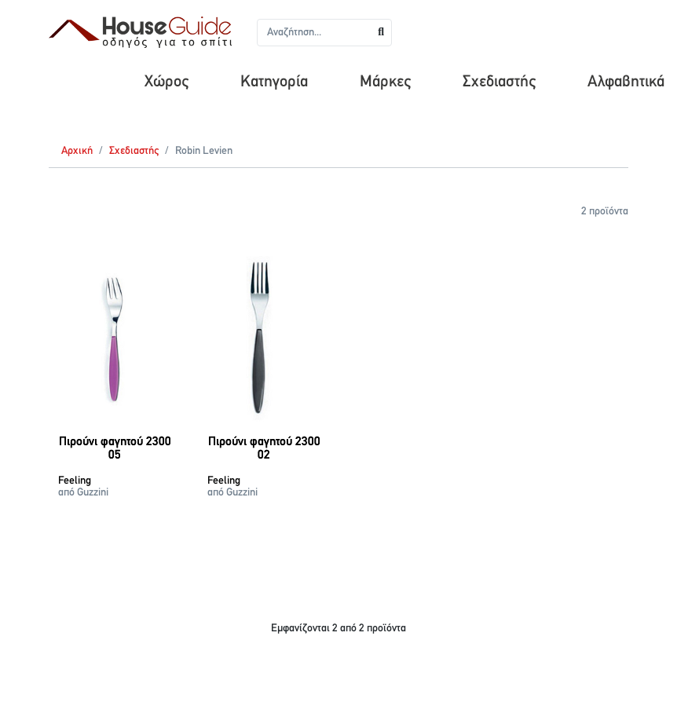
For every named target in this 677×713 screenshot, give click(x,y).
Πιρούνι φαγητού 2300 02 (264, 449)
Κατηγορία (274, 82)
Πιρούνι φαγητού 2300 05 (115, 449)
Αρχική (77, 151)
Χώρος (166, 82)
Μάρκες (385, 82)
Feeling (74, 481)
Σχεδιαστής (499, 82)
